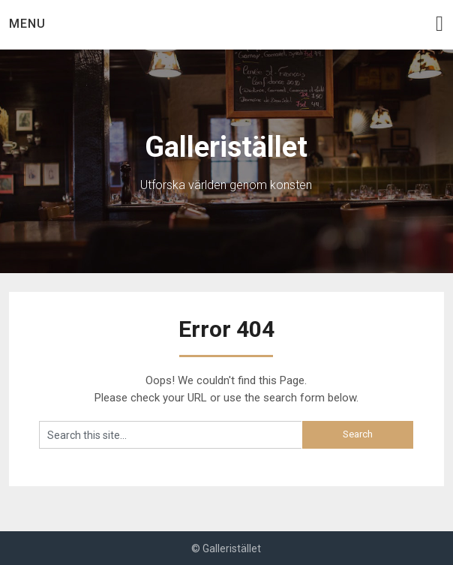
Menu (27, 24)
